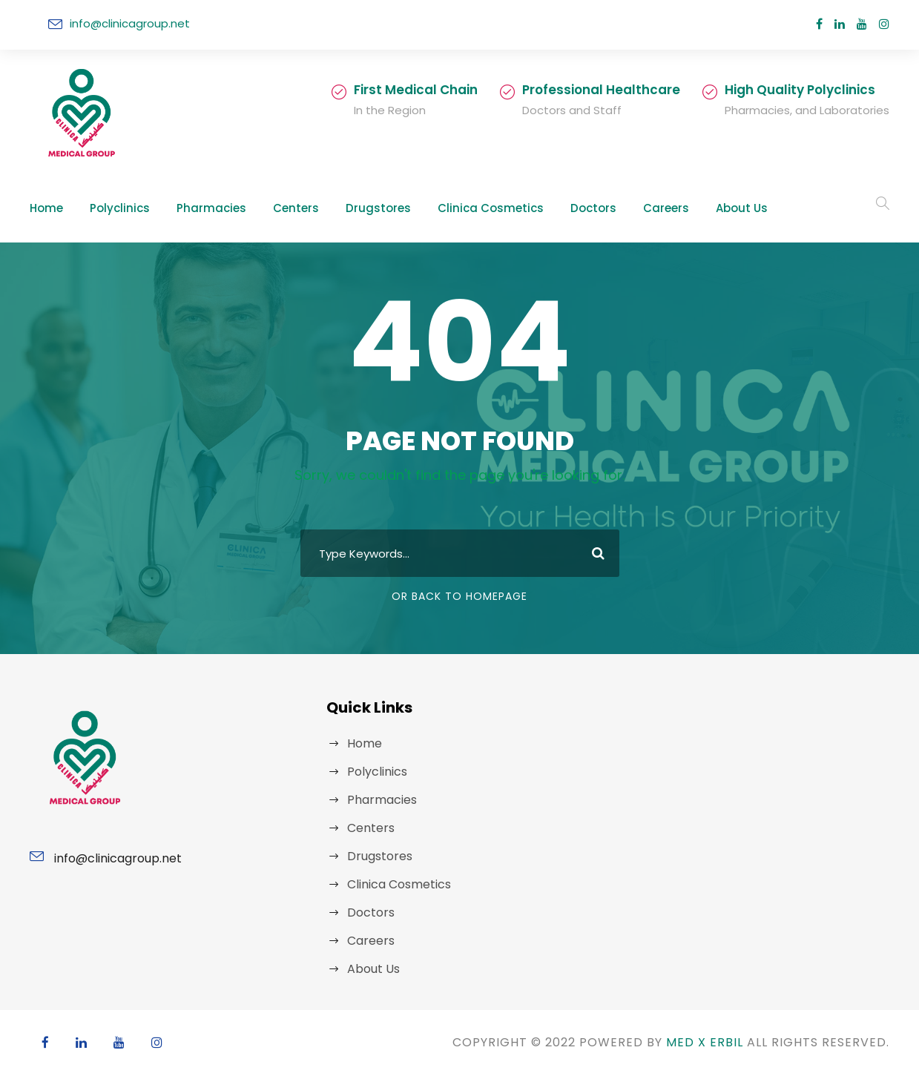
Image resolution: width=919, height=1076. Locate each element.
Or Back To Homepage (459, 596)
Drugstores (343, 208)
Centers (269, 208)
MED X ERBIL (689, 1042)
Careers (596, 208)
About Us (666, 208)
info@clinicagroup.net (123, 23)
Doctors (531, 208)
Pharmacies (194, 208)
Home (44, 208)
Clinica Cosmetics (441, 208)
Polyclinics (112, 208)
